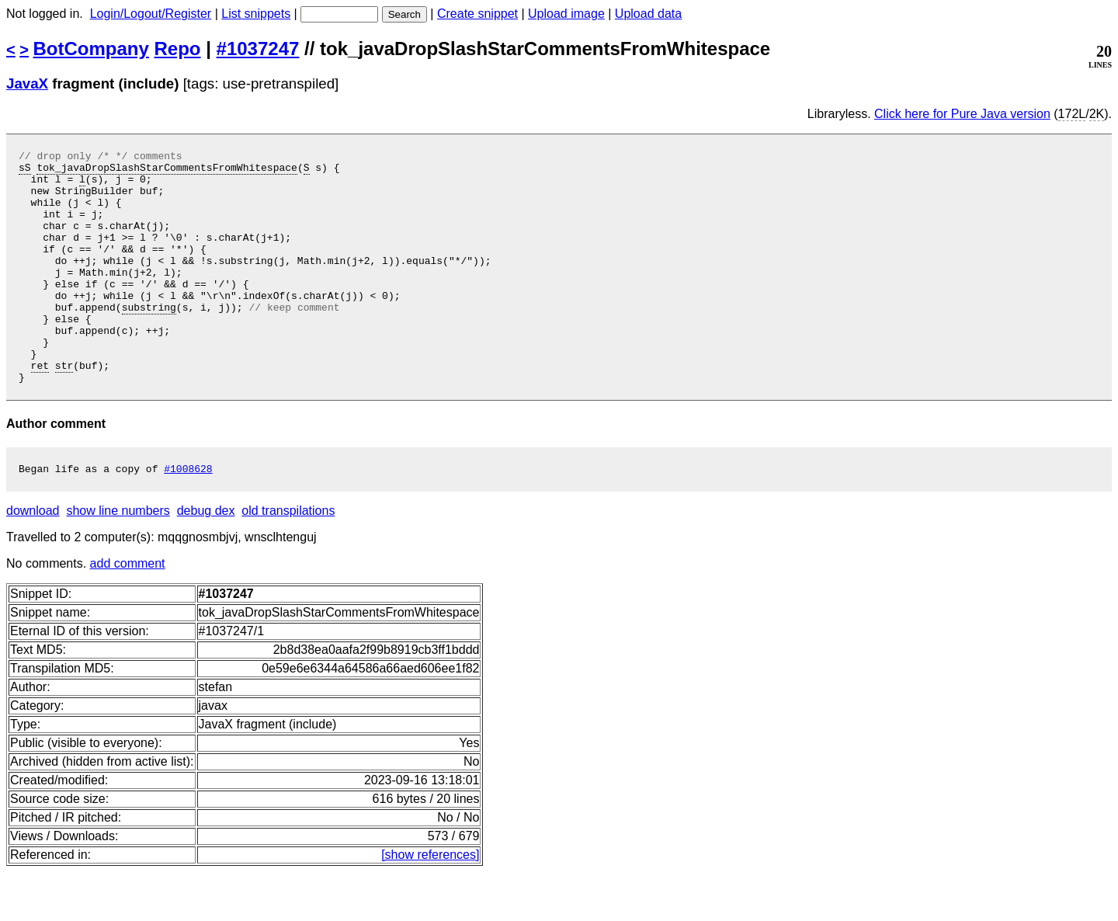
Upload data (648, 13)
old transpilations (288, 559)
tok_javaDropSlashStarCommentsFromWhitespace (166, 172)
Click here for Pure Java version (962, 113)
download (33, 559)
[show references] (430, 903)
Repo (178, 48)
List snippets (255, 13)
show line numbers (117, 559)
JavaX (27, 83)
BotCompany (91, 48)
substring (149, 339)
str (64, 409)
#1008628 (188, 517)
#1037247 (258, 48)
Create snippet (477, 13)
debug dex (206, 559)
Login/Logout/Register (151, 13)
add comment (127, 612)
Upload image (566, 13)
